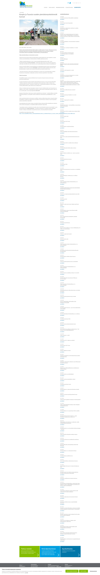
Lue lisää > (62, 19)
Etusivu (45, 7)
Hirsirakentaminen (60, 7)
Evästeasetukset (93, 571)
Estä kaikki (83, 571)
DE (78, 2)
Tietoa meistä (52, 7)
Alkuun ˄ (21, 565)
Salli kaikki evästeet (72, 571)
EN (74, 2)
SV (80, 2)
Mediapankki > (22, 566)
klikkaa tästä (59, 566)
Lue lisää (26, 572)
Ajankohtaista (77, 7)
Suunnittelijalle (69, 7)
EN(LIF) (77, 2)
